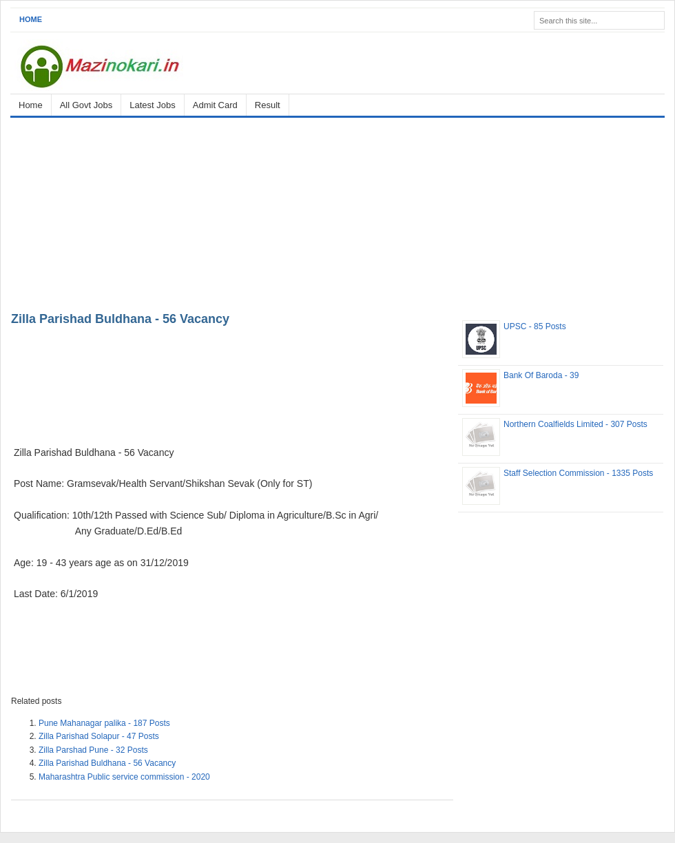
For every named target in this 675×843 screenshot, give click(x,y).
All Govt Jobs (86, 105)
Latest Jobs (152, 105)
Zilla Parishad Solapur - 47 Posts (99, 736)
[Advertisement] (337, 212)
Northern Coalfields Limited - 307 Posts (575, 424)
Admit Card (215, 105)
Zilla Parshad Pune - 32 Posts (93, 750)
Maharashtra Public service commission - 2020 (124, 777)
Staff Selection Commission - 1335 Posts (578, 473)
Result (267, 105)
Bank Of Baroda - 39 (541, 375)
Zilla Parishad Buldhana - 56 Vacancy (120, 319)
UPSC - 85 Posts (534, 326)
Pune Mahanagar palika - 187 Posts (104, 723)
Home (30, 19)
